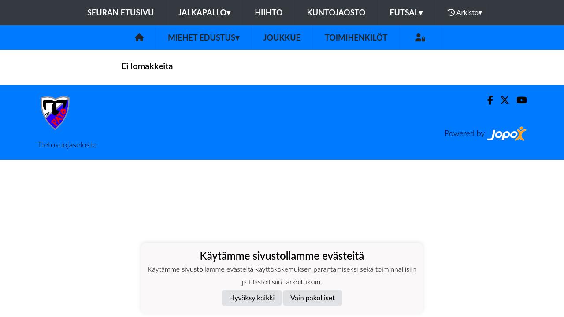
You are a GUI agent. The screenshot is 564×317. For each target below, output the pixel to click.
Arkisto (465, 12)
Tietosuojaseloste (66, 144)
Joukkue (282, 37)
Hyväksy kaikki (252, 297)
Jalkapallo (204, 12)
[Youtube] (518, 100)
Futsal (406, 12)
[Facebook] (486, 100)
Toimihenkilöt (356, 37)
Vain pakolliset (312, 297)
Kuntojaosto (336, 12)
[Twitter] (501, 100)
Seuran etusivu (120, 12)
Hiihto (268, 12)
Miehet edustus (203, 37)
